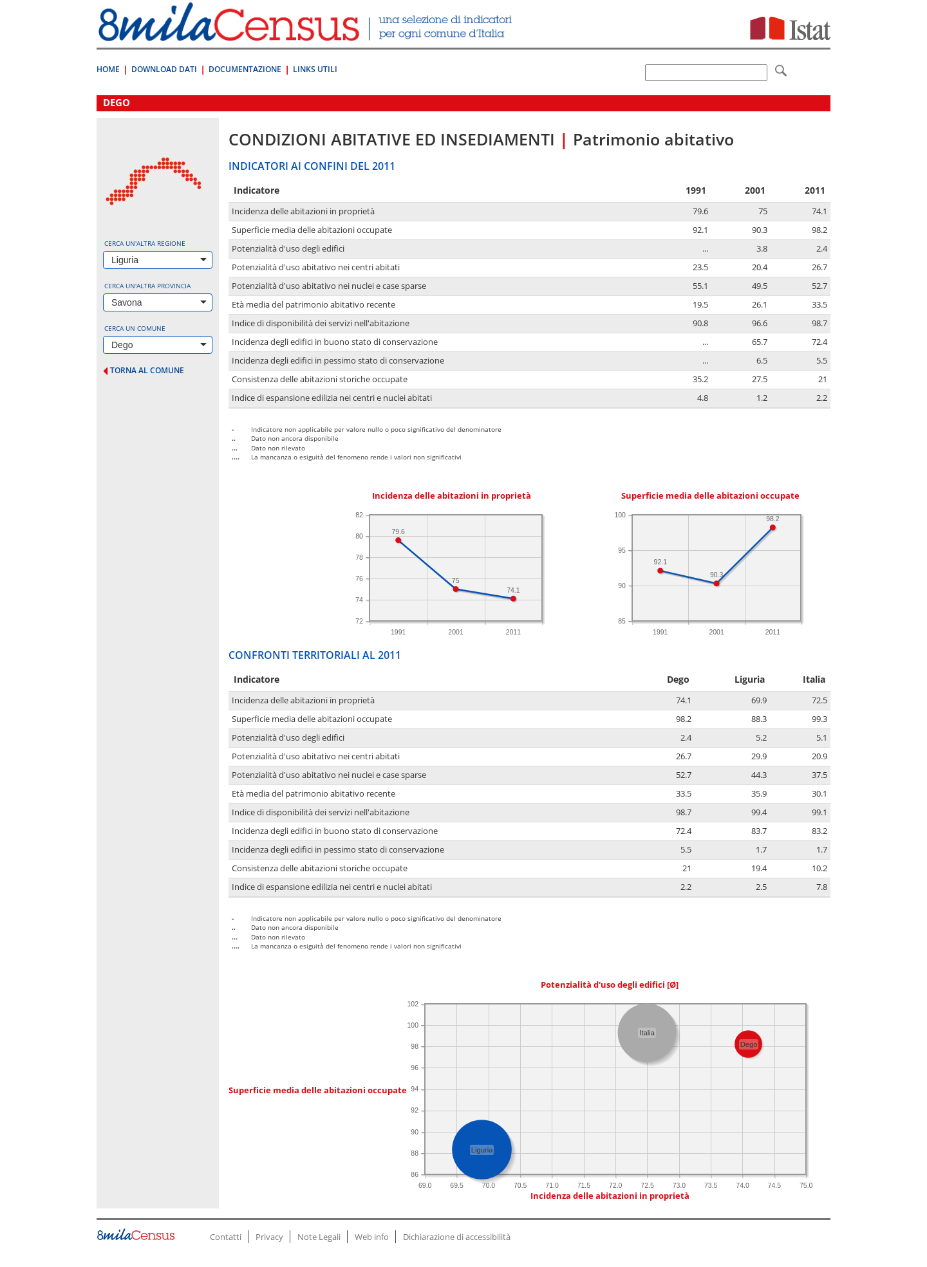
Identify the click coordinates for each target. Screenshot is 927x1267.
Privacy (269, 1237)
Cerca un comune (134, 328)
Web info (372, 1237)
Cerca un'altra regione (144, 243)
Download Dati (164, 69)
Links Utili (315, 69)
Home (108, 69)
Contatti (225, 1237)
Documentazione (245, 69)
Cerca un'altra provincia (147, 285)
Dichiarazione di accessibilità (456, 1237)
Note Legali (319, 1237)
